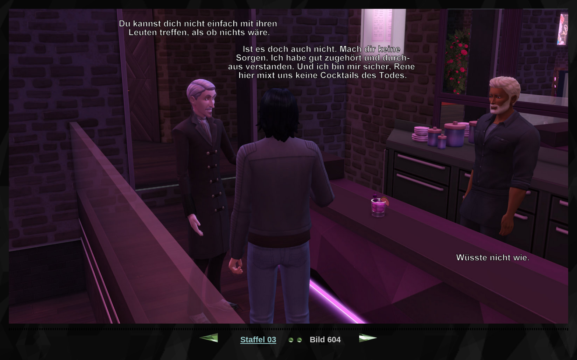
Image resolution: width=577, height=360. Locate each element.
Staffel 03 (258, 339)
